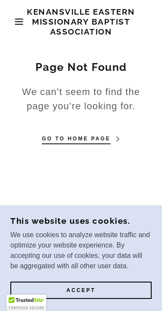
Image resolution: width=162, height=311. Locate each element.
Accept (81, 290)
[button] (12, 21)
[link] (81, 21)
